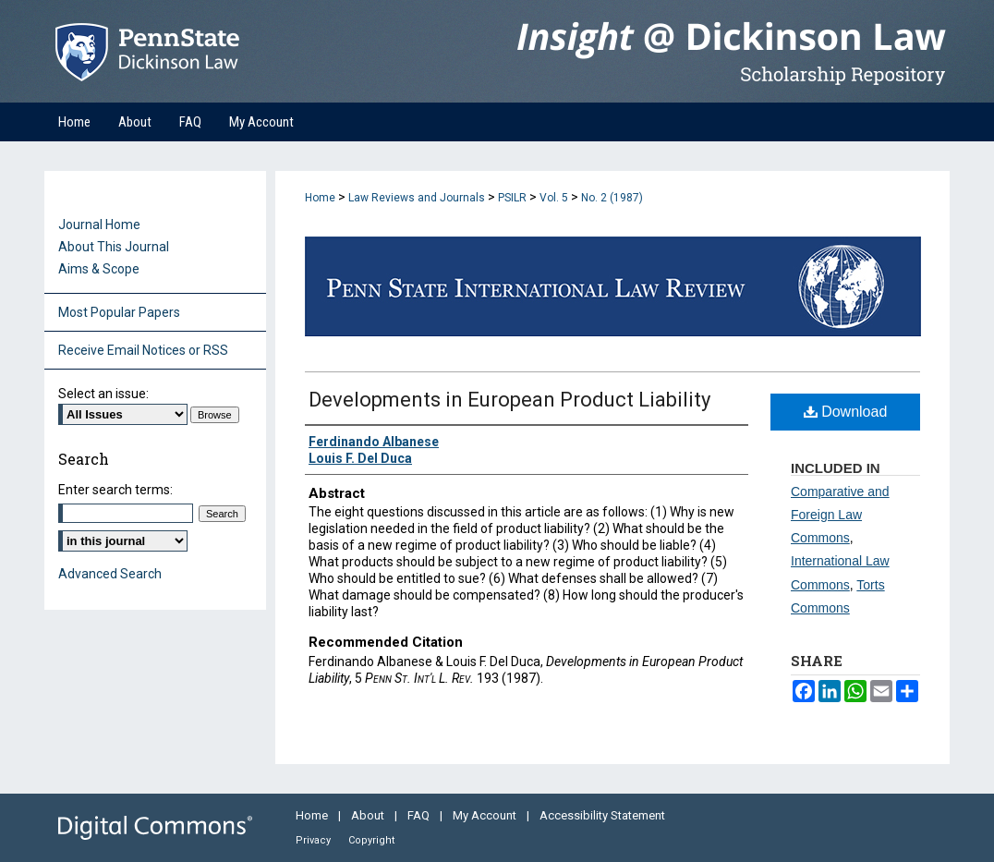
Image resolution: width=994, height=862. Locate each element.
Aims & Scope (98, 268)
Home (320, 197)
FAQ (419, 815)
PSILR (512, 197)
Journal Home (99, 224)
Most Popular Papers (119, 312)
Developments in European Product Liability (509, 399)
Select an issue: (103, 393)
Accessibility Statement (602, 815)
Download (846, 411)
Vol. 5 (553, 197)
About (369, 815)
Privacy (314, 840)
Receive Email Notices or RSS (143, 350)
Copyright (371, 840)
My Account (486, 815)
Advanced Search (110, 573)
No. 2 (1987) (612, 197)
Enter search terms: (115, 489)
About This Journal (113, 246)
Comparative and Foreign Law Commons (840, 514)
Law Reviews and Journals (416, 197)
